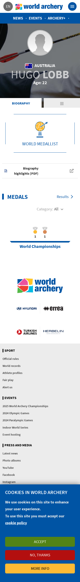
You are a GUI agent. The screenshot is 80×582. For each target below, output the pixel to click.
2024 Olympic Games (16, 413)
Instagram (9, 482)
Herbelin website (53, 331)
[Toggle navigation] (72, 6)
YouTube (8, 468)
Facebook (9, 475)
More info (40, 568)
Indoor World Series (15, 427)
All (56, 208)
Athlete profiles (12, 373)
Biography (21, 103)
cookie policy (16, 522)
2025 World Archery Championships (25, 406)
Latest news (10, 453)
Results (63, 196)
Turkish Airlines (27, 331)
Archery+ (56, 18)
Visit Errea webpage (53, 308)
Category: (45, 208)
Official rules (11, 359)
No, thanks (40, 554)
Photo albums (12, 460)
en (8, 6)
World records (11, 366)
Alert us (7, 387)
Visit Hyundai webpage (26, 308)
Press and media (18, 445)
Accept (40, 541)
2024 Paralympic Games (18, 420)
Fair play (8, 380)
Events (35, 18)
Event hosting (11, 434)
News (18, 18)
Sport (9, 351)
